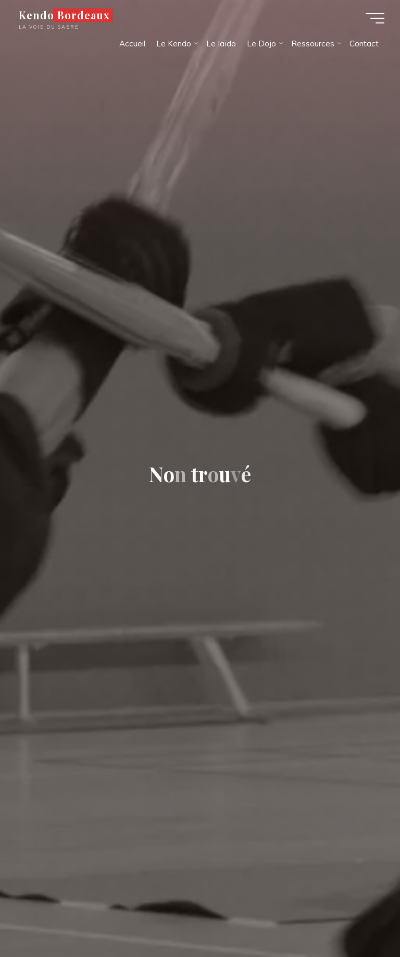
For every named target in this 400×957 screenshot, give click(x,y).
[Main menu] (375, 18)
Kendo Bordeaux (64, 15)
